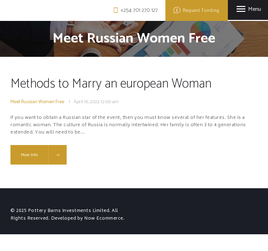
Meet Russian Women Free (37, 102)
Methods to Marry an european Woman (110, 84)
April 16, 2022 (87, 102)
